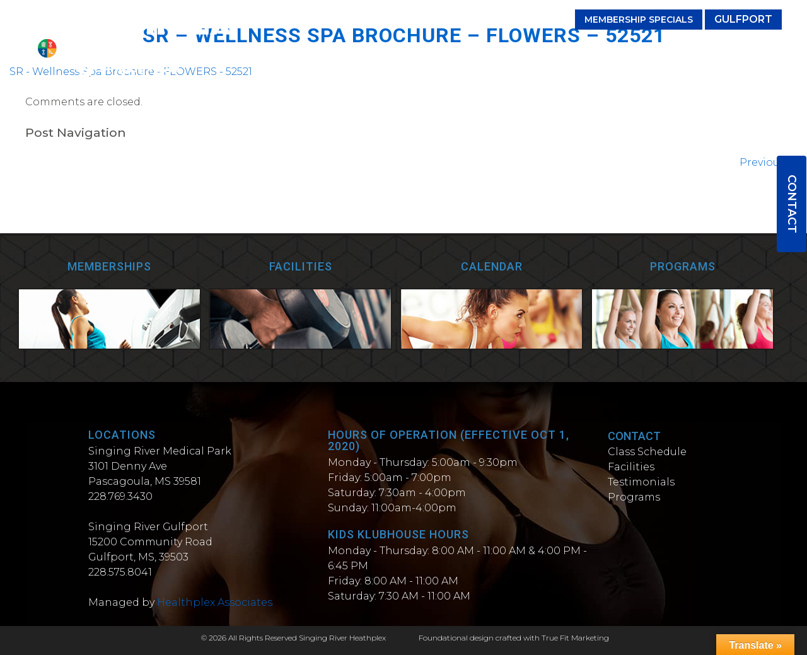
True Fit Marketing (575, 637)
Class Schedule (647, 452)
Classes (367, 49)
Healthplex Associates (214, 602)
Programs (563, 49)
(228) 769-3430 (520, 19)
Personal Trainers (648, 49)
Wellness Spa (742, 49)
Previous (769, 162)
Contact (792, 204)
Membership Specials (638, 19)
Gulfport (743, 19)
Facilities (423, 49)
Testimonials (492, 49)
